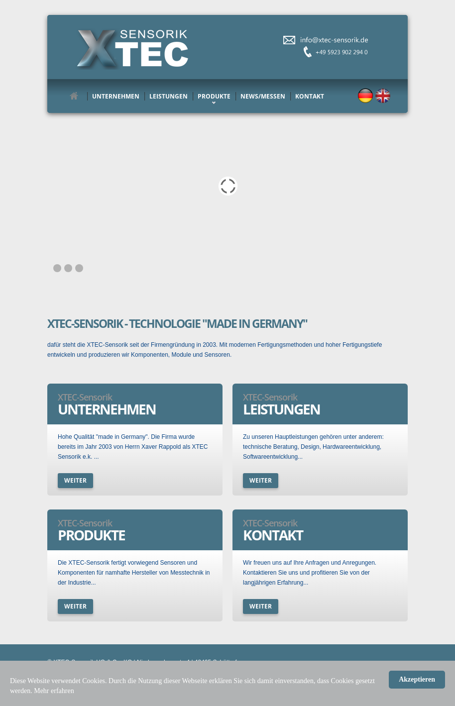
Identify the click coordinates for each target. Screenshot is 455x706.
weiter (75, 480)
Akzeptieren (417, 679)
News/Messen (262, 96)
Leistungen (168, 96)
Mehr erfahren (54, 691)
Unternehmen (115, 96)
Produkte (214, 96)
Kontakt (309, 96)
